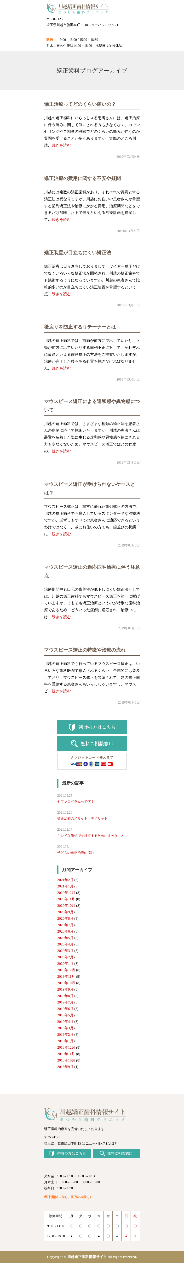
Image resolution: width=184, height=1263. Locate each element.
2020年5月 (65, 938)
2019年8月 (65, 996)
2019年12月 (66, 970)
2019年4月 (65, 1022)
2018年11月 (66, 1054)
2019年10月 (66, 983)
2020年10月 (66, 905)
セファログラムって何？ (75, 801)
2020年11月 (66, 899)
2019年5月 (65, 1015)
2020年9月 (65, 912)
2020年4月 (65, 944)
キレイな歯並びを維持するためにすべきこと (90, 836)
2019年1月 (65, 1041)
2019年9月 (65, 989)
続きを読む (61, 145)
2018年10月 (66, 1060)
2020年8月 (65, 918)
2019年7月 (65, 1002)
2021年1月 (65, 886)
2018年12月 (66, 1047)
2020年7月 (65, 925)
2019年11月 (66, 976)
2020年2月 (65, 957)
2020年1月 (65, 964)
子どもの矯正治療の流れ (75, 852)
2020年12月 (66, 893)
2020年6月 (65, 931)
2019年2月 (65, 1034)
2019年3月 (65, 1028)
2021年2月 (65, 880)
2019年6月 (65, 1009)
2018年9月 (65, 1067)
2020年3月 (65, 951)
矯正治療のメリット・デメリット (82, 818)
